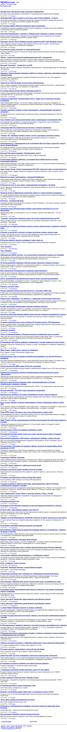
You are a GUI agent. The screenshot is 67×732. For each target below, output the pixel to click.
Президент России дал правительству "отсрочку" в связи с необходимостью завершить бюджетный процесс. (32, 345)
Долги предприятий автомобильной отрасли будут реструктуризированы (29, 279)
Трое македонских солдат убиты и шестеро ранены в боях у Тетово (26, 493)
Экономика (14, 175)
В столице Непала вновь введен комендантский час (20, 91)
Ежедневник (18, 725)
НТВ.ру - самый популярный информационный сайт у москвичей (26, 57)
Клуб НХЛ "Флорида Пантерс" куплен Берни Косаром (21, 567)
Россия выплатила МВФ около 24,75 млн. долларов (20, 366)
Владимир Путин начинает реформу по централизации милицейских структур (31, 505)
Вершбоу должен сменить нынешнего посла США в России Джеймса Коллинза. (26, 716)
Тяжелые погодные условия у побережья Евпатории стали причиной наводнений (32, 643)
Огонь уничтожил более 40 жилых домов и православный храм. (21, 651)
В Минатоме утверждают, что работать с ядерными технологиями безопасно (30, 298)
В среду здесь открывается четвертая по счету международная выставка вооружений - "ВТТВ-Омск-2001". (31, 680)
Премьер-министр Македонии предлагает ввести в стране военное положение (31, 193)
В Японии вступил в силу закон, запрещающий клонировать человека (27, 185)
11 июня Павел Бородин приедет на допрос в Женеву (21, 608)
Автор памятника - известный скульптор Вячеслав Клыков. (19, 710)
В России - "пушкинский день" (12, 201)
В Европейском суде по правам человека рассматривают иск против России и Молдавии (31, 357)
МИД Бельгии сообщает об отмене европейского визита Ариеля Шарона (28, 395)
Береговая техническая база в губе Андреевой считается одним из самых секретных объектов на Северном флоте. (32, 638)
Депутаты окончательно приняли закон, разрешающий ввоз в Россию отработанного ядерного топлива (27, 383)
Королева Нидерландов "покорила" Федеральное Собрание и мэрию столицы (31, 34)
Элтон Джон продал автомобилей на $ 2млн (17, 700)
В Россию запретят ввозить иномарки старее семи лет (21, 240)
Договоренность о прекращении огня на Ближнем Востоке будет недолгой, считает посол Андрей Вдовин (33, 144)
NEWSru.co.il (4, 727)
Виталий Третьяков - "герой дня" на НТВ (16, 65)
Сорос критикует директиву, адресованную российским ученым (25, 599)
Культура (14, 206)
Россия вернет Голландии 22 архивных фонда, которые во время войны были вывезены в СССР (31, 447)
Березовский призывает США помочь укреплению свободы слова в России (30, 438)
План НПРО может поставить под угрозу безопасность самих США (26, 412)
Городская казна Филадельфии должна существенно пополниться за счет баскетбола (29, 209)
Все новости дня (5, 6)
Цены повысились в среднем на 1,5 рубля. (14, 688)
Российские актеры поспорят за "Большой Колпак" (20, 49)
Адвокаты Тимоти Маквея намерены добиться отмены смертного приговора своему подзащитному (33, 74)
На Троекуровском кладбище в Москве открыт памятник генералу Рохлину (29, 263)
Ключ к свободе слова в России (12, 563)
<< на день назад (6, 721)
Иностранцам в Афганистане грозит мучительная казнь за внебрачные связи (30, 582)
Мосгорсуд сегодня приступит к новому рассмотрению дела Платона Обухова (31, 547)
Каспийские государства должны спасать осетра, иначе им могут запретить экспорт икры (33, 227)
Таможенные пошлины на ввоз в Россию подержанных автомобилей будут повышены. (28, 242)
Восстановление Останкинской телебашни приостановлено (23, 271)
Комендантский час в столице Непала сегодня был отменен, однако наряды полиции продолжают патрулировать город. (32, 594)
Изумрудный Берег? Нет (9, 501)
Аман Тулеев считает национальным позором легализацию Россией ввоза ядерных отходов (33, 421)
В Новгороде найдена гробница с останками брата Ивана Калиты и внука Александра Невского (29, 160)
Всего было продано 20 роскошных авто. (13, 702)
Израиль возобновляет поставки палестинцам (18, 539)
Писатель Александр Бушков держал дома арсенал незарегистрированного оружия (33, 314)
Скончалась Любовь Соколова (12, 457)
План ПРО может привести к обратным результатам (20, 465)
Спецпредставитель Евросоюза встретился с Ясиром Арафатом (25, 128)
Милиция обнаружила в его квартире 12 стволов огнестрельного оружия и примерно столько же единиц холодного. (31, 317)
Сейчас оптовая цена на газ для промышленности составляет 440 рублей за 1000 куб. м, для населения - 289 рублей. (30, 221)
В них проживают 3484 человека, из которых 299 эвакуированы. (21, 479)
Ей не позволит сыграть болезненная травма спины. (17, 352)
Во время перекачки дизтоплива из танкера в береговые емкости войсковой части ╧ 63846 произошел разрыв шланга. (29, 672)
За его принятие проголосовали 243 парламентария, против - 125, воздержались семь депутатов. (32, 386)
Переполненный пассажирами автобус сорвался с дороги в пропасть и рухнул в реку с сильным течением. (31, 472)
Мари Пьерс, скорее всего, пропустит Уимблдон (19, 350)
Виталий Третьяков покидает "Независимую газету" (20, 153)
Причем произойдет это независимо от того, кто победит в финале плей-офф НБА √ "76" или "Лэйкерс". (30, 213)
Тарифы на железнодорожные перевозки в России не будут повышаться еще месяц (33, 518)
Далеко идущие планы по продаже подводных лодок (21, 430)
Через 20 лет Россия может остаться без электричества (22, 83)
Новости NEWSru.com (8, 728)
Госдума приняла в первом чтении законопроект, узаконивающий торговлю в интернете (30, 111)
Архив (12, 725)
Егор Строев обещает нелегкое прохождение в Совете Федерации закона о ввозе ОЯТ (32, 403)
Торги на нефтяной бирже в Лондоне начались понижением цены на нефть (29, 334)
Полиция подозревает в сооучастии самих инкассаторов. (18, 665)
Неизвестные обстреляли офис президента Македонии (22, 12)
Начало (3, 725)
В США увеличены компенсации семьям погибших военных (24, 306)
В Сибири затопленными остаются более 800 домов (20, 477)
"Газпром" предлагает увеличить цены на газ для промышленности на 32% (30, 218)
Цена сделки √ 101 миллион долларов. (13, 569)
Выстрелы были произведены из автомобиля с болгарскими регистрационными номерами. (29, 14)
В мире (13, 16)
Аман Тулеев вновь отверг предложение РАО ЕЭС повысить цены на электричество (33, 169)
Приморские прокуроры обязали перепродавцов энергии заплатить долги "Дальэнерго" (29, 373)
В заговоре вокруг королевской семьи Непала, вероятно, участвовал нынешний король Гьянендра (31, 590)
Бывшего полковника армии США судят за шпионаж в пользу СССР (26, 692)
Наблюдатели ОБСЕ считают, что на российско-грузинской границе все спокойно (32, 255)
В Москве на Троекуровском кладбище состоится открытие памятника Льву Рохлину (30, 707)
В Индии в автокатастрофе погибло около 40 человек (21, 469)
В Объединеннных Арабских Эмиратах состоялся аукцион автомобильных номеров (33, 625)
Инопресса (14, 230)
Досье (8, 725)
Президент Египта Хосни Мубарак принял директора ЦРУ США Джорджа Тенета (31, 42)
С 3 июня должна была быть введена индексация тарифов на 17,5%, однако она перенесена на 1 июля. (32, 520)
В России (14, 39)
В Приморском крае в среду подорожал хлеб (18, 685)
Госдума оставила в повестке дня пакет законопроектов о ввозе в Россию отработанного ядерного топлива (29, 485)
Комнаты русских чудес (9, 286)
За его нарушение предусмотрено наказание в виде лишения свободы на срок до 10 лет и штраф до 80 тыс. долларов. (33, 188)
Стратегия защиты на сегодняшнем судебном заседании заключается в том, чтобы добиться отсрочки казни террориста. (30, 78)
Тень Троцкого (6, 246)
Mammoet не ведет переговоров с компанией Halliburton (22, 177)
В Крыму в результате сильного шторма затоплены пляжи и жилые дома (29, 232)
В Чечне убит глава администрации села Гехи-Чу (19, 510)
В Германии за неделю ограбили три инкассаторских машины (24, 663)
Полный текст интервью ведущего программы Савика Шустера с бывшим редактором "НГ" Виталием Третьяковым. (33, 68)
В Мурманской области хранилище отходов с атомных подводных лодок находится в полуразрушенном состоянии (33, 634)
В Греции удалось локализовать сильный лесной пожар (22, 649)
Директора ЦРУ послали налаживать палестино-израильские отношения (28, 655)
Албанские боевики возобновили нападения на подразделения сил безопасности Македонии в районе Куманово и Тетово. (31, 496)
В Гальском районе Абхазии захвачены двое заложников (22, 26)
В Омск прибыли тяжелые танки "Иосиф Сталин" (19, 678)
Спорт (13, 55)
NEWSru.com (7, 2)
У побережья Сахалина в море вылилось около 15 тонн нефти (24, 670)
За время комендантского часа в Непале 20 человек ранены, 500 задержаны (30, 322)
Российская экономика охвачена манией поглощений (21, 525)
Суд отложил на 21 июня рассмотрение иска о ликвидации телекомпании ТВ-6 (31, 120)
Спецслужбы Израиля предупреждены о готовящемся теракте (24, 555)
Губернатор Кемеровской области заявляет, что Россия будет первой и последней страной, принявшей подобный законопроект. (30, 425)
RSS (24, 725)
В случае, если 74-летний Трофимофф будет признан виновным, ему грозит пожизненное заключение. (29, 694)
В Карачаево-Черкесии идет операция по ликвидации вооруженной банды (29, 574)
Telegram (29, 725)
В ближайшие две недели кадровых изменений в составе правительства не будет (32, 342)
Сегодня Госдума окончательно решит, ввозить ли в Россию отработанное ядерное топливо (33, 616)
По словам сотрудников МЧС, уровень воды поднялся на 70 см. (21, 645)
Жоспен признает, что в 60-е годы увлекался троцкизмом (22, 390)
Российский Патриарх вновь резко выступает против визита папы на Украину (31, 434)
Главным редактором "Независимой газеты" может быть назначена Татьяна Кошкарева (30, 99)
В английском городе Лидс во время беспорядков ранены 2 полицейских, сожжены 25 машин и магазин (33, 531)
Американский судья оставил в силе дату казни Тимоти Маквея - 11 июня (29, 18)
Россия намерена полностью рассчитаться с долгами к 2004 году (25, 291)
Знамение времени (7, 330)
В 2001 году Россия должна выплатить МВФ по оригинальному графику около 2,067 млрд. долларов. (33, 368)
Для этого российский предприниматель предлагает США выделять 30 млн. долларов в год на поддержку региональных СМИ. (31, 441)
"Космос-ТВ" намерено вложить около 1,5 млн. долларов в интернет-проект (30, 135)
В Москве (12, 727)
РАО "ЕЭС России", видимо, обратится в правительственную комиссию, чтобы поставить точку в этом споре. (31, 172)
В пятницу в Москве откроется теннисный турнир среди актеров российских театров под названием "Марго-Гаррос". (32, 52)
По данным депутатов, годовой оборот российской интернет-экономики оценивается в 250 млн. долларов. (31, 114)
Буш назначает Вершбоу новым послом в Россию (19, 714)
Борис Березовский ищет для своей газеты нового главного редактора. (23, 155)
